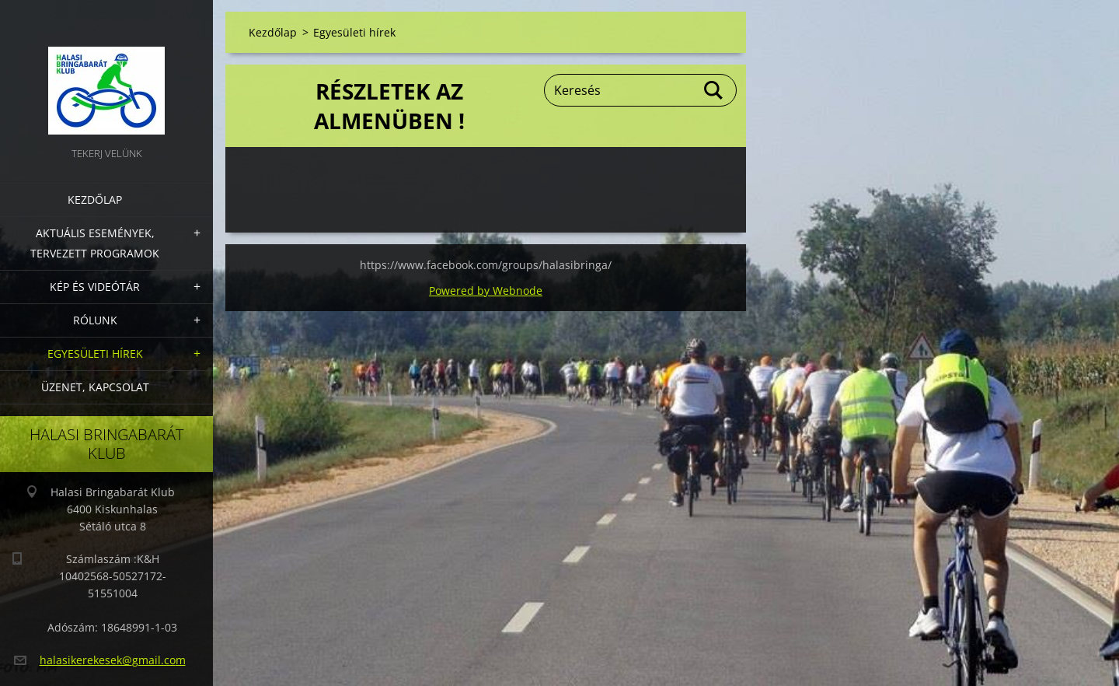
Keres (714, 90)
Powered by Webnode (485, 290)
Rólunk (95, 320)
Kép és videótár (95, 286)
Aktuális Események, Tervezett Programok (94, 243)
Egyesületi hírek (95, 353)
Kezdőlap (95, 199)
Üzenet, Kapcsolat (95, 387)
